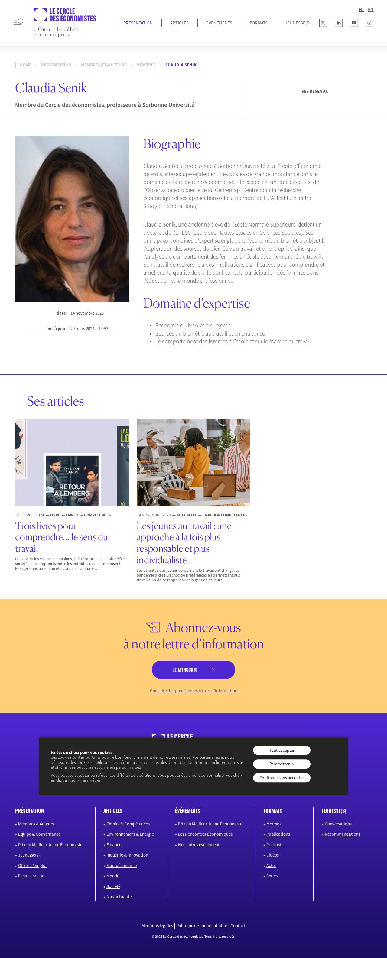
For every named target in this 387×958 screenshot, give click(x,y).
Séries (272, 876)
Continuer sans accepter (281, 777)
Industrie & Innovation (127, 855)
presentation (56, 65)
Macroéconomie (121, 865)
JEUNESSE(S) (298, 23)
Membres (146, 65)
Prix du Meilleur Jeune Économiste (50, 844)
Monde (112, 876)
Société (113, 886)
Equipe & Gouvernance (39, 834)
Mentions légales (157, 925)
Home (25, 65)
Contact (238, 925)
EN (370, 9)
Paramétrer (279, 764)
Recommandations (342, 834)
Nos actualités (119, 896)
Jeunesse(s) (29, 855)
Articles (179, 23)
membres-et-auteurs (104, 65)
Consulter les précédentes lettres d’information (193, 690)
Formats (259, 23)
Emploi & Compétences (128, 824)
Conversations (338, 824)
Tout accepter (281, 750)
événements (187, 810)
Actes (271, 865)
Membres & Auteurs (36, 824)
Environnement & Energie (130, 834)
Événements (219, 23)
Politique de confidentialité (201, 925)
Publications (278, 834)
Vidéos (272, 855)
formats (272, 810)
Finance (113, 844)
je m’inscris (185, 669)
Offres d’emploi (32, 865)
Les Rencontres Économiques (205, 834)
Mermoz (273, 824)
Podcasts (274, 844)
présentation (29, 810)
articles (112, 810)
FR (361, 9)
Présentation (138, 23)
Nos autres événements (199, 844)
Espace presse (31, 876)
